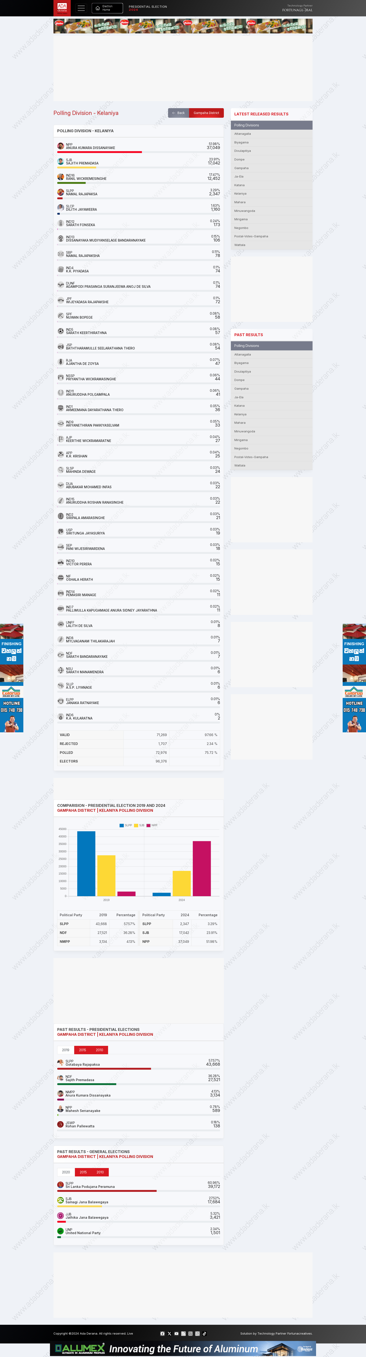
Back (178, 113)
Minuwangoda (244, 211)
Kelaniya (240, 193)
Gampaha (241, 168)
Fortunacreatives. (300, 1333)
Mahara (240, 202)
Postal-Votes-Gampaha (251, 236)
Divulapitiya (242, 151)
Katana (239, 185)
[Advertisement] (183, 68)
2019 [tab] (65, 1050)
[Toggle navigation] (81, 8)
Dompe (239, 159)
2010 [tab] (99, 1050)
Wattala (239, 245)
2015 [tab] (82, 1050)
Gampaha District (206, 113)
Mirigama (241, 219)
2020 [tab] (66, 1172)
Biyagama (241, 142)
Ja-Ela (238, 176)
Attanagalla (242, 133)
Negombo (241, 228)
